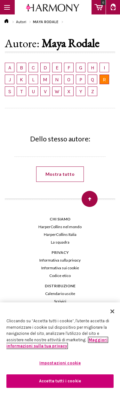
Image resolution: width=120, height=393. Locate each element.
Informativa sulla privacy (60, 260)
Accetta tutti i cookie (60, 381)
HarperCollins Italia (60, 234)
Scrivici (60, 301)
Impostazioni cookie (60, 363)
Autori (21, 22)
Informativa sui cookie (60, 267)
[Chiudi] (112, 311)
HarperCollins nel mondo (60, 226)
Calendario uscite (60, 293)
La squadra (60, 242)
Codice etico (60, 275)
